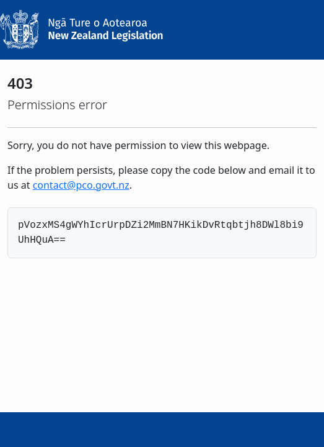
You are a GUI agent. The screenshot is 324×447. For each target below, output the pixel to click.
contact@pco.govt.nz (81, 185)
